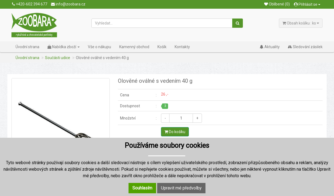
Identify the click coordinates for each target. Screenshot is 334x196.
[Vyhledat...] (162, 23)
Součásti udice (57, 58)
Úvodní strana (27, 47)
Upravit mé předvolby (181, 188)
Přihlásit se (307, 4)
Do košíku (175, 132)
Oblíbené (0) (277, 4)
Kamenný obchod (134, 47)
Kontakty (182, 47)
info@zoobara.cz (68, 4)
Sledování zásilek (305, 47)
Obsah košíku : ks (300, 23)
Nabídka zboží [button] (63, 47)
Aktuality (270, 47)
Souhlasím (142, 188)
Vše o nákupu (99, 47)
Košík (161, 47)
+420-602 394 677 (29, 4)
